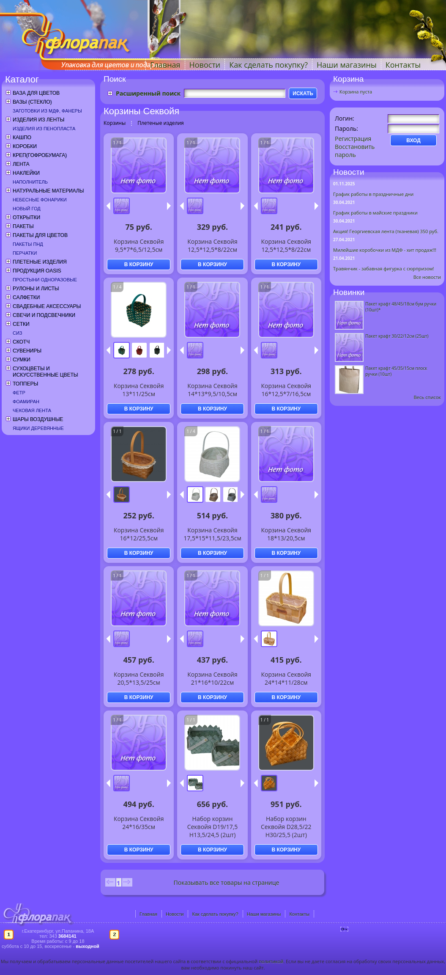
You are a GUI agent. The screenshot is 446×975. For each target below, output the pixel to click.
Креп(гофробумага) (40, 155)
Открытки (26, 217)
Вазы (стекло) (32, 102)
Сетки (21, 324)
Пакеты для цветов (40, 235)
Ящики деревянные (38, 428)
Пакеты (23, 226)
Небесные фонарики (40, 199)
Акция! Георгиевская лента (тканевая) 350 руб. (385, 231)
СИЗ (17, 333)
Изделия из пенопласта (44, 128)
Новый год (27, 208)
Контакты (403, 65)
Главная (165, 65)
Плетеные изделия (40, 262)
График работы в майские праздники (375, 212)
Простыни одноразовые (45, 279)
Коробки (25, 146)
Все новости (427, 277)
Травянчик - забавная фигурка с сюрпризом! (383, 268)
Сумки (21, 360)
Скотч (21, 342)
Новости (205, 65)
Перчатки (25, 253)
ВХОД (413, 140)
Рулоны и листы (36, 289)
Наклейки (26, 173)
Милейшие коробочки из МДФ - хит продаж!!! (384, 250)
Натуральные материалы (48, 191)
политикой (271, 961)
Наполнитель (30, 182)
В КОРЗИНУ (138, 264)
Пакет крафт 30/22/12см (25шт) (397, 336)
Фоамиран (26, 401)
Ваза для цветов (36, 93)
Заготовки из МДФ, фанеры (47, 110)
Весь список (427, 397)
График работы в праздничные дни (373, 194)
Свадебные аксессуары (47, 306)
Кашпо (22, 137)
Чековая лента (32, 410)
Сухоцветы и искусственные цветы (45, 372)
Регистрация (353, 139)
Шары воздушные (38, 419)
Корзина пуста (355, 91)
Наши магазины (347, 65)
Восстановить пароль (355, 151)
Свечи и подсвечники (44, 315)
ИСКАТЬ (303, 93)
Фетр (19, 392)
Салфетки (26, 297)
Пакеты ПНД (28, 244)
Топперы (25, 384)
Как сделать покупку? (268, 65)
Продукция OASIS (37, 271)
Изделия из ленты (38, 120)
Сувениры (27, 351)
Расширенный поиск (148, 93)
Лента (21, 164)
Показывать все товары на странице (226, 883)
